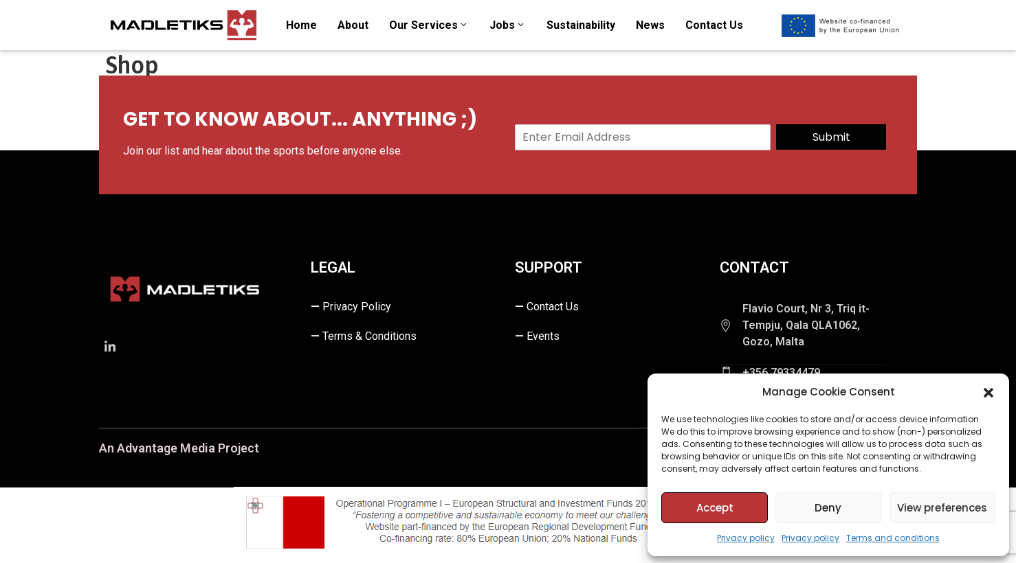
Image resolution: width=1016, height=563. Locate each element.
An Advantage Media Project (179, 448)
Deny (828, 508)
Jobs (507, 25)
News (650, 25)
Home (301, 25)
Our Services (429, 25)
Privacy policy (746, 538)
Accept (714, 508)
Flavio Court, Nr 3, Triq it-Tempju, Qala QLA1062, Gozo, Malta (806, 325)
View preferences (942, 508)
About (353, 25)
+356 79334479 (781, 372)
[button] (988, 392)
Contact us (714, 25)
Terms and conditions (893, 538)
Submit (831, 137)
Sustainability (580, 25)
